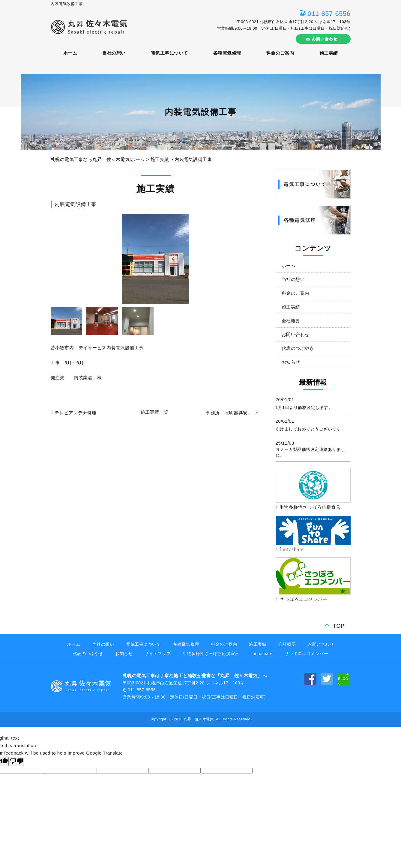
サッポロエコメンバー (306, 653)
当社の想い (114, 52)
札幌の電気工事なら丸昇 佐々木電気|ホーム (98, 159)
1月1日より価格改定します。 (304, 407)
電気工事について (169, 52)
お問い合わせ (296, 334)
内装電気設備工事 (193, 159)
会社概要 (291, 320)
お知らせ (291, 362)
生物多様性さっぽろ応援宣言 (211, 653)
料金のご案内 (280, 52)
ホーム (70, 52)
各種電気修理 (227, 52)
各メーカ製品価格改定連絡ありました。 (310, 452)
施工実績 (328, 52)
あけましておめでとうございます (308, 429)
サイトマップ (158, 653)
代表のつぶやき (298, 348)
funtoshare (262, 653)
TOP (338, 625)
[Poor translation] (16, 761)
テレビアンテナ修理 (76, 412)
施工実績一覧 (155, 412)
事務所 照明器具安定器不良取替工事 (230, 412)
